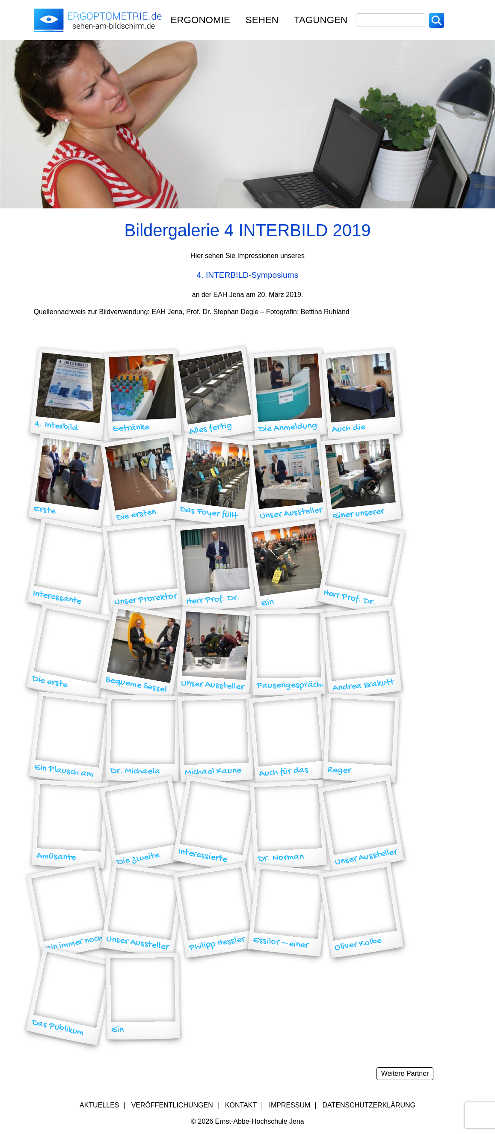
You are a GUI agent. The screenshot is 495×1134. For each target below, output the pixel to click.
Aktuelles (99, 1105)
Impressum (289, 1105)
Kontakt (241, 1105)
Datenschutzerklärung (369, 1105)
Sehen (262, 20)
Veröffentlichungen (172, 1105)
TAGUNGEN (320, 20)
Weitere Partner (405, 1073)
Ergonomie (200, 20)
